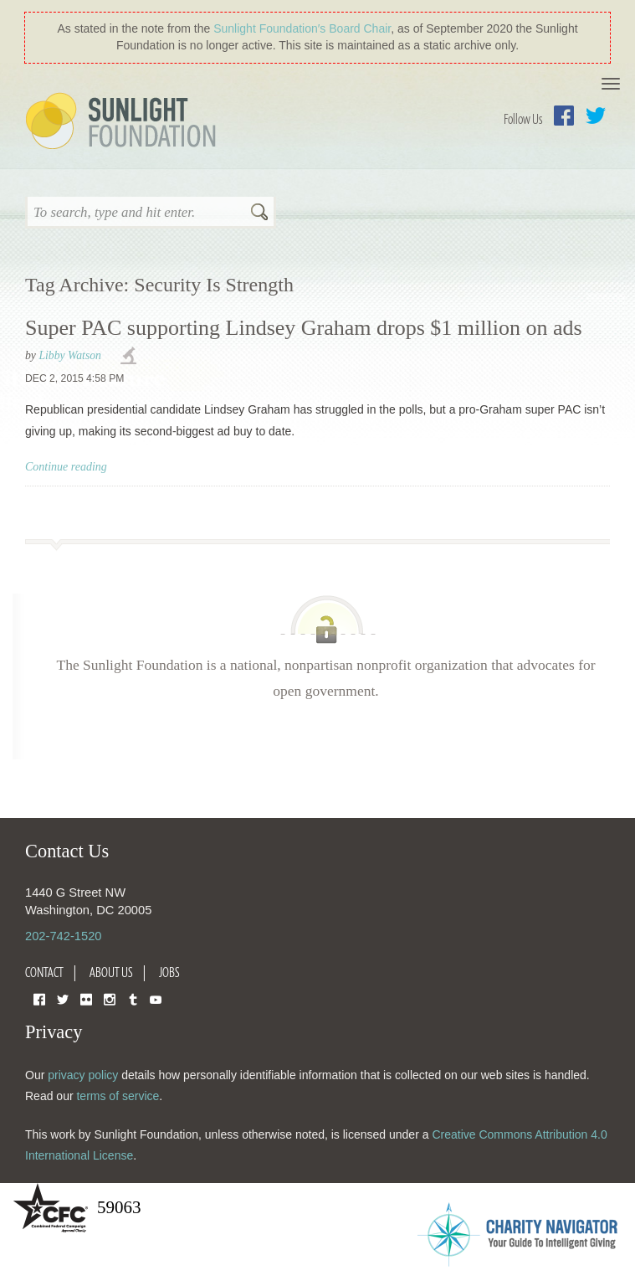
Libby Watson (69, 355)
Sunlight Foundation (124, 122)
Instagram (109, 998)
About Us (111, 972)
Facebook (564, 115)
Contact (44, 972)
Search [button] (259, 213)
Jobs (169, 972)
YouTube (155, 998)
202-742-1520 (63, 936)
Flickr (86, 998)
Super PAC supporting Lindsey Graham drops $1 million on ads (303, 328)
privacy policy (83, 1075)
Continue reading (66, 466)
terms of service (117, 1096)
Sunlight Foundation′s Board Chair (302, 28)
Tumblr (133, 998)
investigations (130, 357)
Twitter (596, 115)
